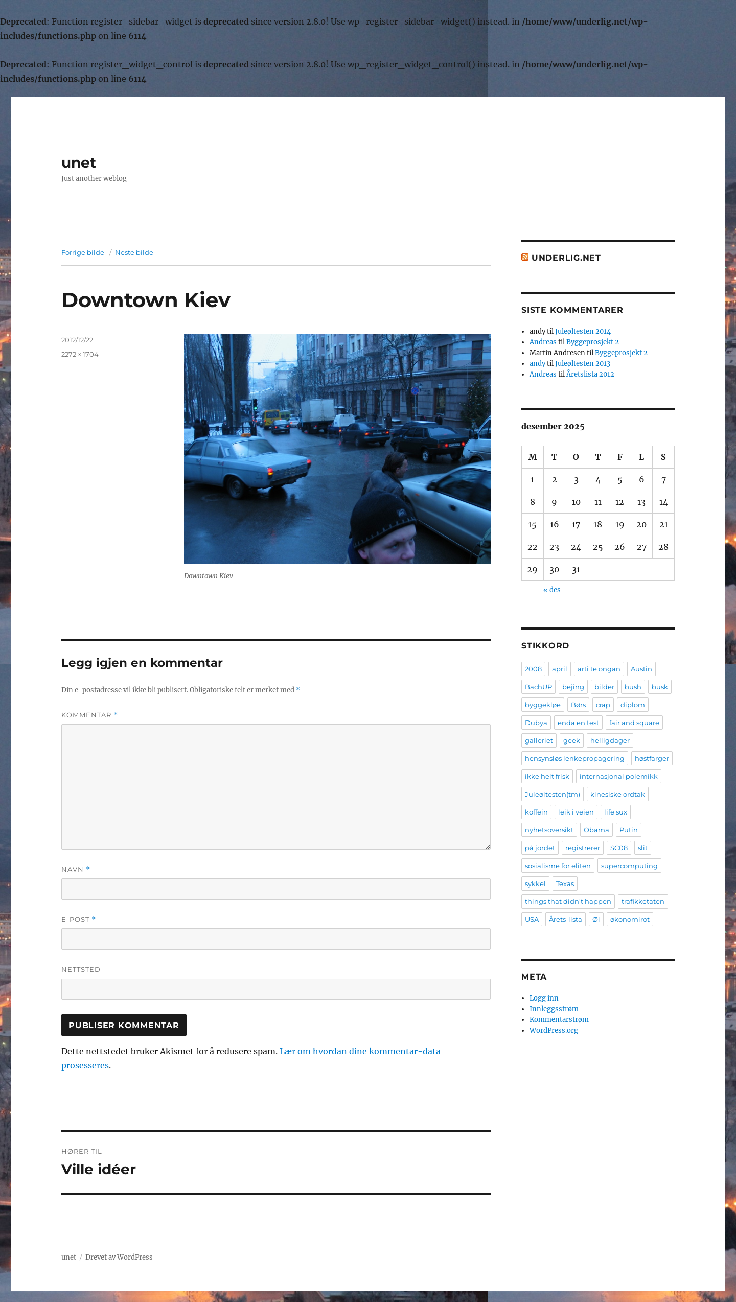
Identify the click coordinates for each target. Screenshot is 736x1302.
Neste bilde (134, 252)
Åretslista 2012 (590, 374)
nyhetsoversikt (549, 830)
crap (603, 705)
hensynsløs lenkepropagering (575, 758)
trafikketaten (643, 901)
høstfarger (652, 758)
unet (78, 162)
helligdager (610, 740)
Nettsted (81, 969)
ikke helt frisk (547, 776)
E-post (78, 919)
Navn (75, 869)
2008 (533, 669)
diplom (632, 705)
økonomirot (630, 919)
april (559, 669)
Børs (578, 705)
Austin (641, 669)
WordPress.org (554, 1030)
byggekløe (543, 705)
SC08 (619, 848)
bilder (604, 687)
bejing (573, 687)
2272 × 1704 (80, 354)
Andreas (543, 342)
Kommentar (89, 715)
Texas (565, 883)
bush (633, 687)
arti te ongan (599, 669)
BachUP (538, 687)
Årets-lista (565, 919)
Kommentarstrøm (559, 1019)
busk (660, 687)
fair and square (634, 722)
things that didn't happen (568, 901)
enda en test (578, 722)
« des (552, 590)
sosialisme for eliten (558, 866)
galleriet (539, 740)
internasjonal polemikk (619, 776)
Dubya (536, 722)
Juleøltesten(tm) (552, 794)
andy (537, 363)
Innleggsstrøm (554, 1009)
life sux (615, 812)
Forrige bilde (82, 252)
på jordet (540, 848)
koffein (536, 812)
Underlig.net (566, 258)
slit (643, 848)
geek (571, 740)
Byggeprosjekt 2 (592, 342)
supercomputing (629, 866)
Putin (628, 830)
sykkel (535, 883)
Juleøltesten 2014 (583, 331)
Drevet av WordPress (119, 1257)
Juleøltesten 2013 (582, 363)
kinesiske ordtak (617, 794)
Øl (596, 919)
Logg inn (544, 998)
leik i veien (576, 812)
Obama (596, 830)
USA (532, 919)
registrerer (582, 848)
